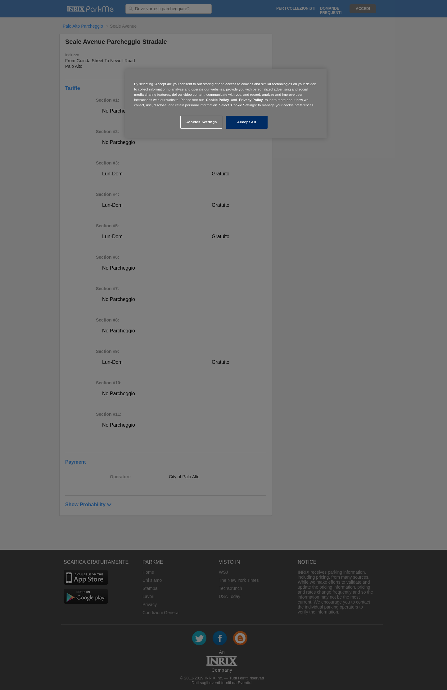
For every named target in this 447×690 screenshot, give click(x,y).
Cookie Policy (217, 100)
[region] (226, 103)
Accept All (246, 122)
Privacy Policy (251, 100)
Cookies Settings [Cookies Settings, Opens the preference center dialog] (201, 122)
